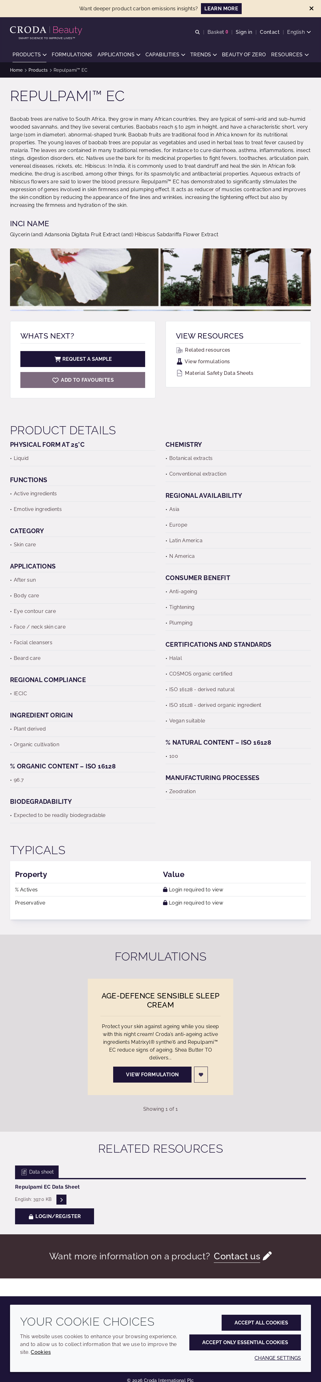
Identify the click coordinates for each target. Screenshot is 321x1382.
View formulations (203, 362)
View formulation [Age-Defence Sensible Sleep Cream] (152, 1075)
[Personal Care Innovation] (47, 30)
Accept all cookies (261, 1323)
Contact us (237, 1257)
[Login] (201, 1075)
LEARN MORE (221, 9)
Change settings (278, 1358)
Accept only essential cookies (245, 1342)
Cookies (41, 1352)
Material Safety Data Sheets (215, 374)
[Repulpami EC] (82, 381)
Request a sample (83, 360)
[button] (29, 55)
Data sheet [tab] (37, 1172)
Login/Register (54, 1217)
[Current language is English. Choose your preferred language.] (299, 32)
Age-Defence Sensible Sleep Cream (161, 1001)
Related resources (203, 351)
